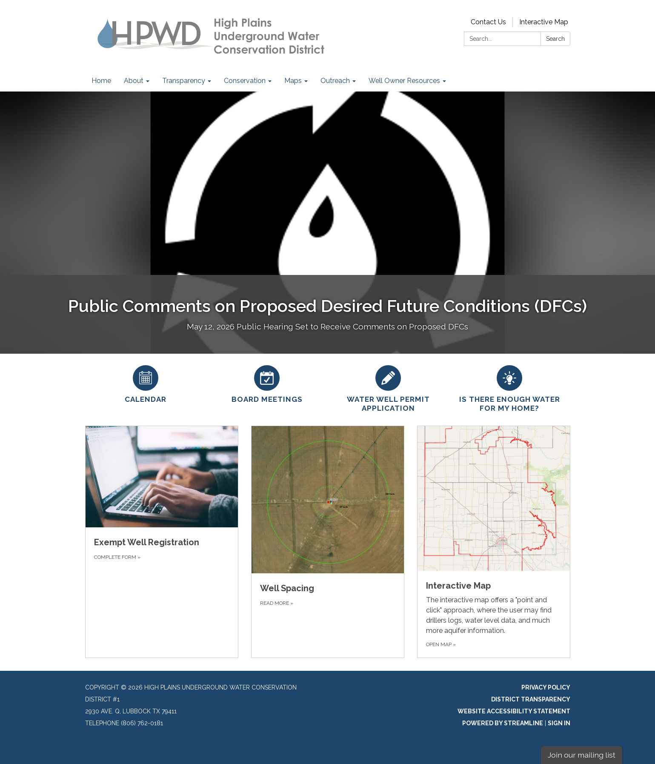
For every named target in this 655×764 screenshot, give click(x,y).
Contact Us (488, 22)
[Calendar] (145, 383)
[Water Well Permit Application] (388, 387)
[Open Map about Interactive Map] (493, 542)
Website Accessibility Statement (514, 711)
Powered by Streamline (502, 723)
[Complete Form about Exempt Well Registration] (161, 542)
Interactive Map (543, 22)
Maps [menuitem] (293, 81)
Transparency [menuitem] (183, 81)
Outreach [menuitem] (335, 81)
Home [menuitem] (101, 81)
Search (555, 38)
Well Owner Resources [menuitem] (404, 81)
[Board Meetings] (267, 383)
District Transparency (530, 699)
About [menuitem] (133, 81)
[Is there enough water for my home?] (509, 387)
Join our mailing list (581, 754)
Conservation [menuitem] (245, 81)
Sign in (559, 723)
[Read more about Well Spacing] (327, 542)
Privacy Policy (545, 687)
